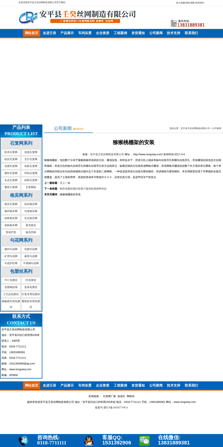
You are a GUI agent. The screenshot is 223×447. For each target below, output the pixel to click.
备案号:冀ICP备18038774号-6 (111, 407)
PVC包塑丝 (10, 280)
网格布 (131, 396)
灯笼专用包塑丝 (31, 294)
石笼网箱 (31, 187)
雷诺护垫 (11, 232)
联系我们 (199, 2)
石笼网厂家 (109, 396)
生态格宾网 (30, 218)
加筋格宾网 (10, 225)
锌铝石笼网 (30, 173)
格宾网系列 (21, 195)
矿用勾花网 (10, 256)
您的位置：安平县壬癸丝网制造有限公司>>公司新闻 (195, 128)
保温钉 (121, 396)
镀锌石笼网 (10, 173)
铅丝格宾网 (30, 204)
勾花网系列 (21, 240)
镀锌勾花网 (10, 249)
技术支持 (173, 33)
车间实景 (85, 33)
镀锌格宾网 (10, 211)
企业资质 (102, 33)
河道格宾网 (30, 211)
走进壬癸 (49, 33)
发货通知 (138, 33)
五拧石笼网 (30, 159)
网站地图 (190, 2)
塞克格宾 (31, 225)
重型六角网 (10, 187)
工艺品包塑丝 (11, 294)
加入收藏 (180, 2)
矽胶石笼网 (30, 180)
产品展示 (67, 33)
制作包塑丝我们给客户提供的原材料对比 (83, 188)
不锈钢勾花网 (31, 263)
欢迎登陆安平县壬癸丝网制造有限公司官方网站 (42, 2)
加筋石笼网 (30, 166)
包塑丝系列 (21, 271)
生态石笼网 (10, 180)
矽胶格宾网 (10, 218)
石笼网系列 (21, 143)
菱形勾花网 (30, 256)
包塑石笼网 (10, 166)
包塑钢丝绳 (10, 287)
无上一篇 (65, 183)
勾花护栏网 (10, 263)
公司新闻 (156, 33)
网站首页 (31, 33)
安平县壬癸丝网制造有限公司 (107, 154)
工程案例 (120, 33)
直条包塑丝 (30, 287)
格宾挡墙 (31, 232)
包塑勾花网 (30, 249)
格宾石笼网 (10, 204)
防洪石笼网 (10, 152)
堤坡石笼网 (30, 152)
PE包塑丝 (30, 280)
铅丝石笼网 (10, 159)
